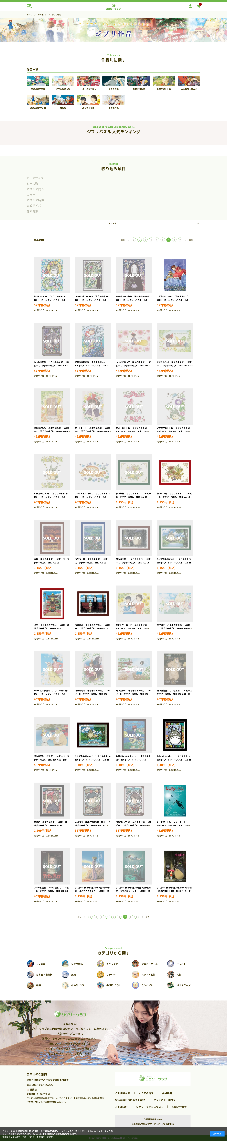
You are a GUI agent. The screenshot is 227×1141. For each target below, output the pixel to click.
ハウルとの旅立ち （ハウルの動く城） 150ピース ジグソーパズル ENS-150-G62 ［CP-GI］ (52, 694)
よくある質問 (146, 1093)
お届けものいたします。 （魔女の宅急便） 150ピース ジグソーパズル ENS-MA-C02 (133, 760)
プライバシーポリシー (165, 1100)
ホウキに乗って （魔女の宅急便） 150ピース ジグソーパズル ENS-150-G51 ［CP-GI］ (133, 365)
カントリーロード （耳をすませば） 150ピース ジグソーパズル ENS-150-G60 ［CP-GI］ (133, 628)
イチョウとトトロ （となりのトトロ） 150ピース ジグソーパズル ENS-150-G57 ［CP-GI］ (52, 497)
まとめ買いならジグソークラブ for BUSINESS (153, 1123)
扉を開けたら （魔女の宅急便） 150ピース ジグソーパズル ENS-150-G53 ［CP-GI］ (52, 431)
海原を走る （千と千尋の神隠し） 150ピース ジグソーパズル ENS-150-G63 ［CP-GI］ (92, 694)
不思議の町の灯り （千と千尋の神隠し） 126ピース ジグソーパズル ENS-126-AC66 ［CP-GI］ (135, 300)
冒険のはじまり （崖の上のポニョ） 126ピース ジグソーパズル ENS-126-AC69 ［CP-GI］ (92, 365)
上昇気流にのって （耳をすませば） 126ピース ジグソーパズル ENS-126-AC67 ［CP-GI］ (174, 300)
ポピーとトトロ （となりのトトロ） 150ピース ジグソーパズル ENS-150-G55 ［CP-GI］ (133, 431)
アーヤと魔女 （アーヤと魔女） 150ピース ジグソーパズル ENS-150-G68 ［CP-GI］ (52, 891)
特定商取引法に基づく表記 (130, 1100)
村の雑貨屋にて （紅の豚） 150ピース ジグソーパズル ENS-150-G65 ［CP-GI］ (175, 694)
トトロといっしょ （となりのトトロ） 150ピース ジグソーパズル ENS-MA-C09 (175, 760)
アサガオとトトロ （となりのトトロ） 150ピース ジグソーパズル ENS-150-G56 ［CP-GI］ (175, 431)
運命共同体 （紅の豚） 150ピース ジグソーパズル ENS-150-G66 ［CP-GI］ (51, 760)
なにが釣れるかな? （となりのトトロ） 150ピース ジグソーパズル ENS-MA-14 (175, 563)
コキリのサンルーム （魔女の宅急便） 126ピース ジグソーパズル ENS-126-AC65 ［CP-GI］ (93, 300)
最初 (123, 240)
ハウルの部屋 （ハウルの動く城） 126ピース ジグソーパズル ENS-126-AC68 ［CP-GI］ (51, 365)
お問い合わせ (179, 1107)
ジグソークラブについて (149, 1107)
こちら (50, 1084)
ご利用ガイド (122, 1093)
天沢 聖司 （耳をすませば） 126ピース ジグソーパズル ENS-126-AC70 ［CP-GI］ (93, 825)
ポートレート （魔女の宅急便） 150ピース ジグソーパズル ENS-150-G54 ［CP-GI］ (93, 431)
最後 (191, 240)
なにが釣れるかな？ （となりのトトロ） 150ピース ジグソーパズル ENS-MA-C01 (94, 760)
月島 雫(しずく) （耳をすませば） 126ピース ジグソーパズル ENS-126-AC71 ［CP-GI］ (133, 825)
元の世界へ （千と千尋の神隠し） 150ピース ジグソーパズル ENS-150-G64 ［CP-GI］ (133, 694)
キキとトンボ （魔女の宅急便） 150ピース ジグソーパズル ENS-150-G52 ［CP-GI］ (175, 365)
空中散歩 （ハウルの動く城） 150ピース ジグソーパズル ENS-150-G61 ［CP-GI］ (174, 628)
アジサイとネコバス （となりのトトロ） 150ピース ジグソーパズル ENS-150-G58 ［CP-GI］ (94, 497)
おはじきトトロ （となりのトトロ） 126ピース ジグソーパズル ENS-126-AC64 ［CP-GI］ (51, 300)
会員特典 (167, 1093)
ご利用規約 (121, 1107)
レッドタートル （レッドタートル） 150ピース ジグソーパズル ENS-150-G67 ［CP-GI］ (174, 825)
